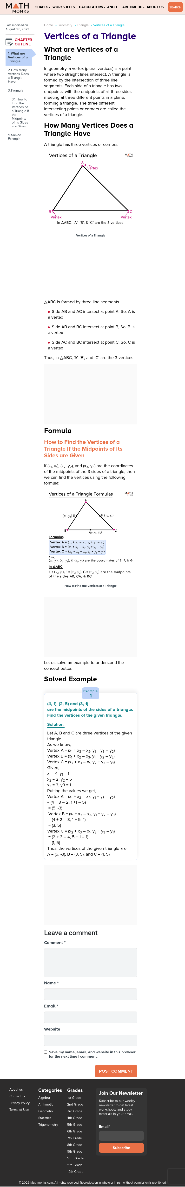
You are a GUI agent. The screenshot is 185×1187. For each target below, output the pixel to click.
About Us (155, 7)
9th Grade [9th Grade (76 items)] (74, 1152)
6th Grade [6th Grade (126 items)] (74, 1132)
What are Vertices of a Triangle (18, 57)
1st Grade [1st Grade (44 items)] (74, 1098)
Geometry (65, 25)
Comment (55, 942)
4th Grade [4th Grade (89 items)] (74, 1118)
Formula (17, 90)
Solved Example (14, 137)
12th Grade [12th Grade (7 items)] (75, 1172)
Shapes (41, 7)
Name (51, 983)
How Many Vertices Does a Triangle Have (18, 76)
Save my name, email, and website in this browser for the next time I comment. (92, 1054)
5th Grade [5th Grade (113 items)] (74, 1125)
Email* (121, 1133)
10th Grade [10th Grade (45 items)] (75, 1159)
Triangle (83, 25)
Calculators (91, 7)
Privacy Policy (19, 1103)
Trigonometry (48, 1125)
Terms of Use (19, 1110)
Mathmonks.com (41, 1183)
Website (52, 1029)
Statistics (44, 1118)
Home (48, 25)
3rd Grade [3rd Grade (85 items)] (74, 1112)
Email (51, 1006)
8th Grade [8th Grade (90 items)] (74, 1145)
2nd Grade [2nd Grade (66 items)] (75, 1105)
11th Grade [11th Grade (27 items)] (75, 1166)
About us (16, 1090)
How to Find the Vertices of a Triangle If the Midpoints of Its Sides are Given (20, 112)
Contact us (17, 1097)
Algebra (44, 1098)
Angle (112, 7)
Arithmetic (132, 7)
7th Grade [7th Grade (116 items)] (74, 1139)
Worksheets (64, 7)
